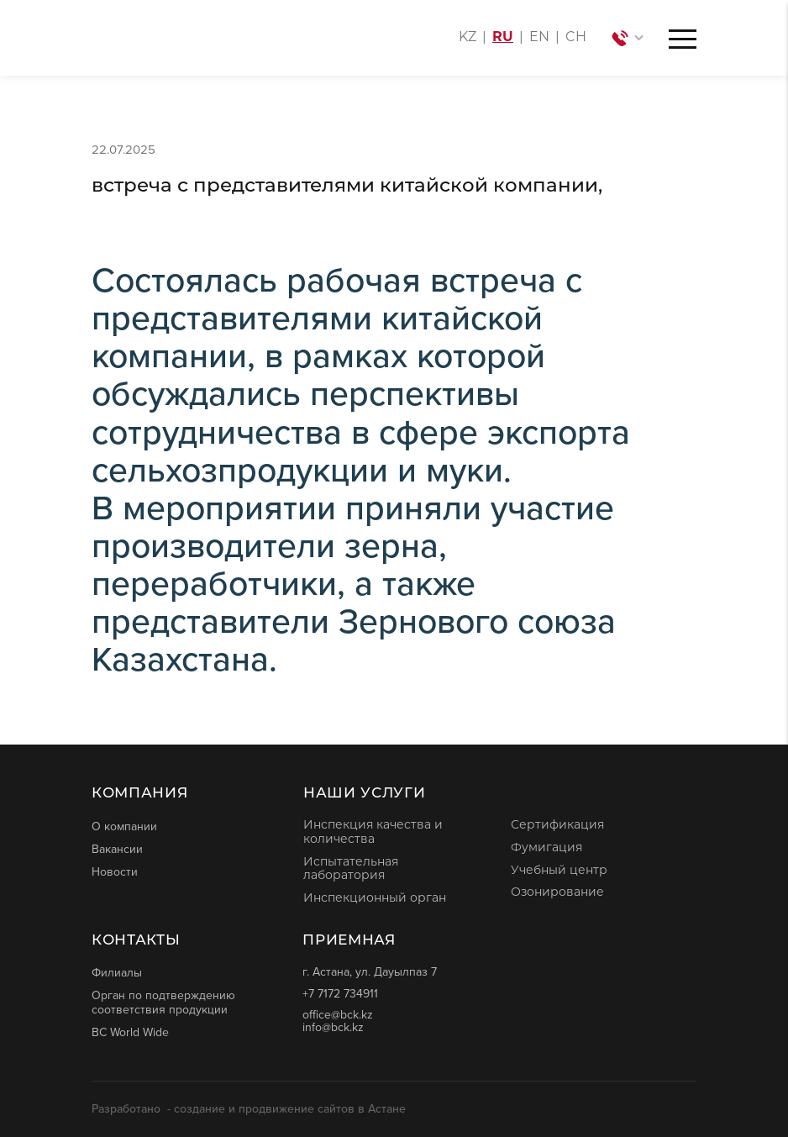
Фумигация (546, 848)
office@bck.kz (337, 1014)
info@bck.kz (333, 1027)
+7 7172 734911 (340, 993)
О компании (124, 826)
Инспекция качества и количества (373, 832)
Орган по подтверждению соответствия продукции (163, 1002)
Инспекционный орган (374, 898)
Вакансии (117, 848)
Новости (115, 871)
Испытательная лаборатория (350, 869)
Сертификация (557, 825)
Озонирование (557, 893)
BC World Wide (130, 1032)
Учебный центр (559, 871)
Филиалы (117, 972)
